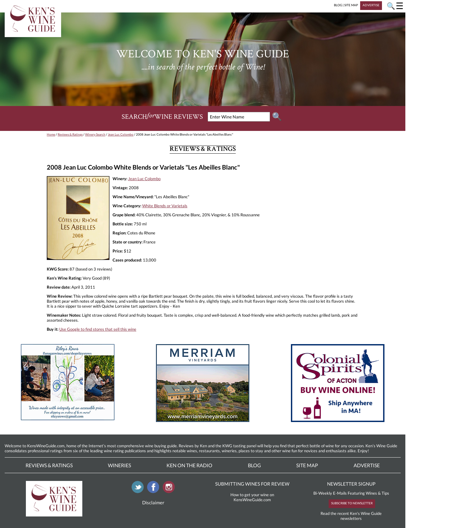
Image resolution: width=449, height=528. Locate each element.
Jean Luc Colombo (120, 134)
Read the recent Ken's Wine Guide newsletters (351, 516)
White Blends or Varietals (164, 205)
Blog (254, 465)
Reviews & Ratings (70, 134)
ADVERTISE (371, 5)
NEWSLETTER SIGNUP (351, 484)
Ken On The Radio (189, 465)
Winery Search (95, 134)
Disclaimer (153, 502)
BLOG (338, 5)
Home (51, 134)
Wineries (119, 465)
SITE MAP (351, 5)
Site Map (307, 465)
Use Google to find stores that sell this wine (97, 329)
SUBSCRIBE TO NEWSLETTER (352, 503)
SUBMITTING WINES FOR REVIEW (252, 484)
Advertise (367, 465)
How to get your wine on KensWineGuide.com (252, 497)
